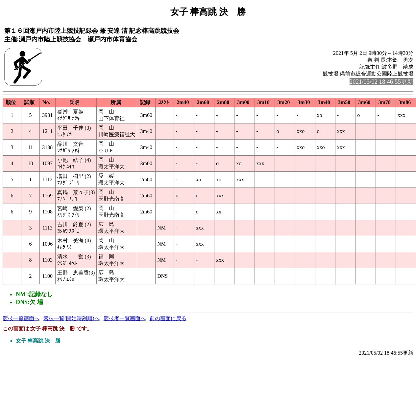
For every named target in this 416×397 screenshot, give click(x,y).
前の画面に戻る (168, 318)
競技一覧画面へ (21, 318)
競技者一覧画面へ (125, 318)
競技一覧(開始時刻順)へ (71, 318)
